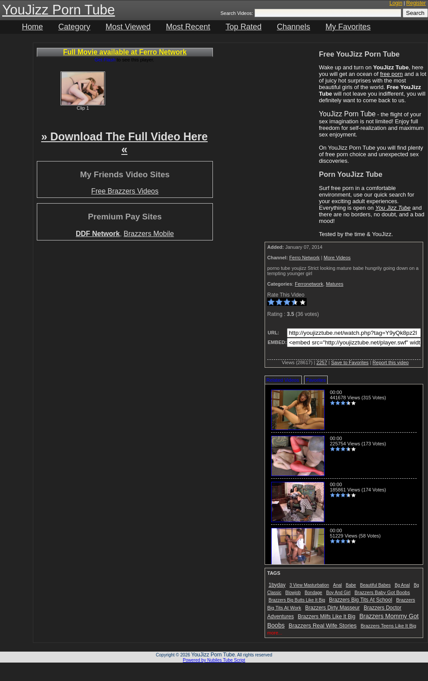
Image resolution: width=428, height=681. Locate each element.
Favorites (315, 380)
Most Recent (188, 26)
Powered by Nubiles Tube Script (214, 660)
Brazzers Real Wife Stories (323, 625)
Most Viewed (128, 26)
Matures (334, 284)
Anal (337, 585)
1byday (277, 585)
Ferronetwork (309, 284)
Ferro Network (304, 257)
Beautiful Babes (375, 585)
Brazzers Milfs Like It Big (326, 616)
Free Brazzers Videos (125, 191)
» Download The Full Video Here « (124, 142)
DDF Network (98, 233)
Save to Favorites (350, 362)
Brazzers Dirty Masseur (332, 608)
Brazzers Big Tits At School (360, 600)
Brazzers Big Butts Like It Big (297, 600)
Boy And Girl (338, 592)
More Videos (337, 257)
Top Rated (244, 26)
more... (274, 632)
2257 (321, 362)
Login (395, 3)
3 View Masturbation (309, 585)
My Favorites (348, 26)
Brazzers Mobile (149, 233)
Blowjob (293, 592)
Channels (293, 26)
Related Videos (282, 380)
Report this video (390, 362)
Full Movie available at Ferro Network (125, 52)
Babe (351, 585)
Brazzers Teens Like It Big (388, 625)
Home (32, 26)
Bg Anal (402, 585)
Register (416, 3)
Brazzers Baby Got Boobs (382, 592)
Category (74, 26)
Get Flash (105, 59)
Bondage (313, 592)
